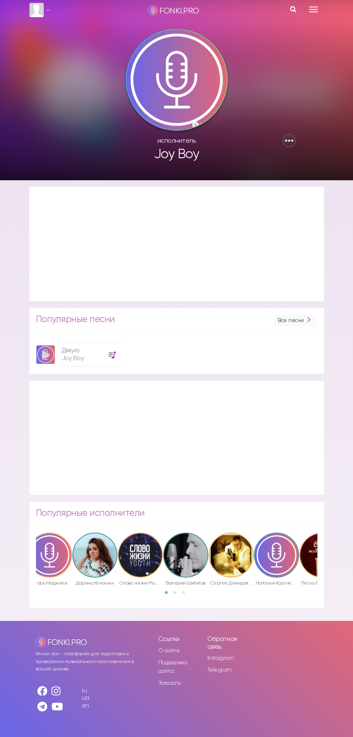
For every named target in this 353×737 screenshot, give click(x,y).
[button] (289, 140)
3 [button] (186, 595)
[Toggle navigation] (313, 9)
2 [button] (177, 595)
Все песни (295, 320)
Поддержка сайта (172, 667)
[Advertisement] (176, 244)
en (85, 706)
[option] (79, 351)
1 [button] (169, 595)
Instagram (220, 658)
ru (84, 691)
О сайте (169, 651)
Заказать (169, 683)
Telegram (219, 670)
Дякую (71, 350)
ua (85, 698)
